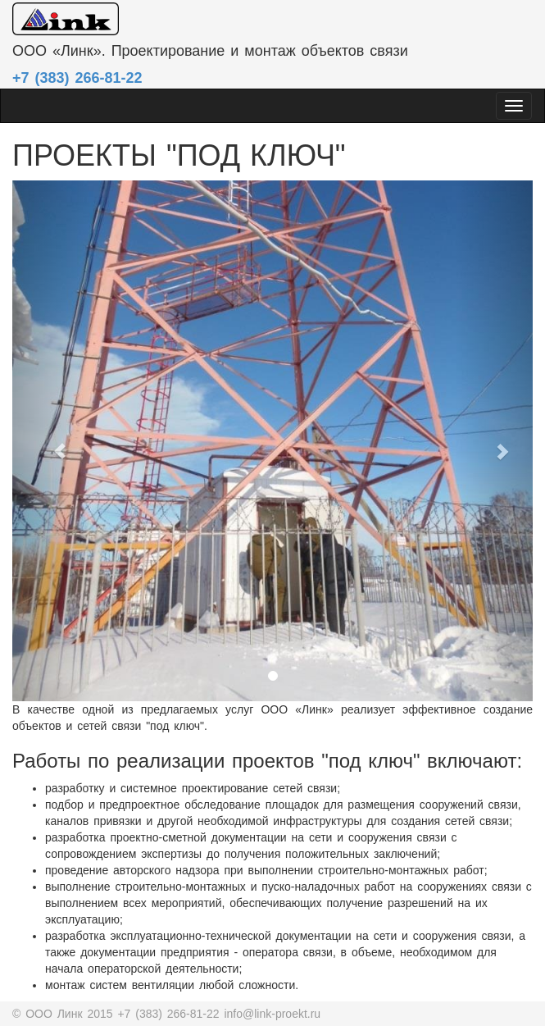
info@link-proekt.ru (272, 1013)
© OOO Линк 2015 (64, 1013)
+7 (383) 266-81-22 (170, 1013)
